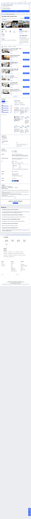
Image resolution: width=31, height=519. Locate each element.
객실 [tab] (2, 46)
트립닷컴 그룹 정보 (13, 269)
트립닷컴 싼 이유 (5, 253)
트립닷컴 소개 (12, 263)
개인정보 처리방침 (13, 268)
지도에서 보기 (20, 43)
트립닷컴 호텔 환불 (6, 256)
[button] (24, 1)
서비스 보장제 (2, 264)
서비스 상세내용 (3, 265)
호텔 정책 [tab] (14, 46)
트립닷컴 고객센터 (21, 253)
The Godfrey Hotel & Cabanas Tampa (9, 16)
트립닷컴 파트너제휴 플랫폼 (24, 265)
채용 (11, 265)
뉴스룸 (11, 264)
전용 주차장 (18, 146)
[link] (22, 1)
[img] (7, 24)
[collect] (29, 509)
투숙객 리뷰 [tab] (5, 46)
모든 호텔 (22, 268)
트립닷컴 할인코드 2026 (11, 256)
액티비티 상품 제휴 (23, 269)
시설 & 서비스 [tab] (10, 46)
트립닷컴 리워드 (22, 264)
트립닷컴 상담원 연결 (16, 253)
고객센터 (2, 263)
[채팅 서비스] (29, 514)
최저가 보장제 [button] (22, 18)
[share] (29, 512)
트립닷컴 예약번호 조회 (10, 253)
